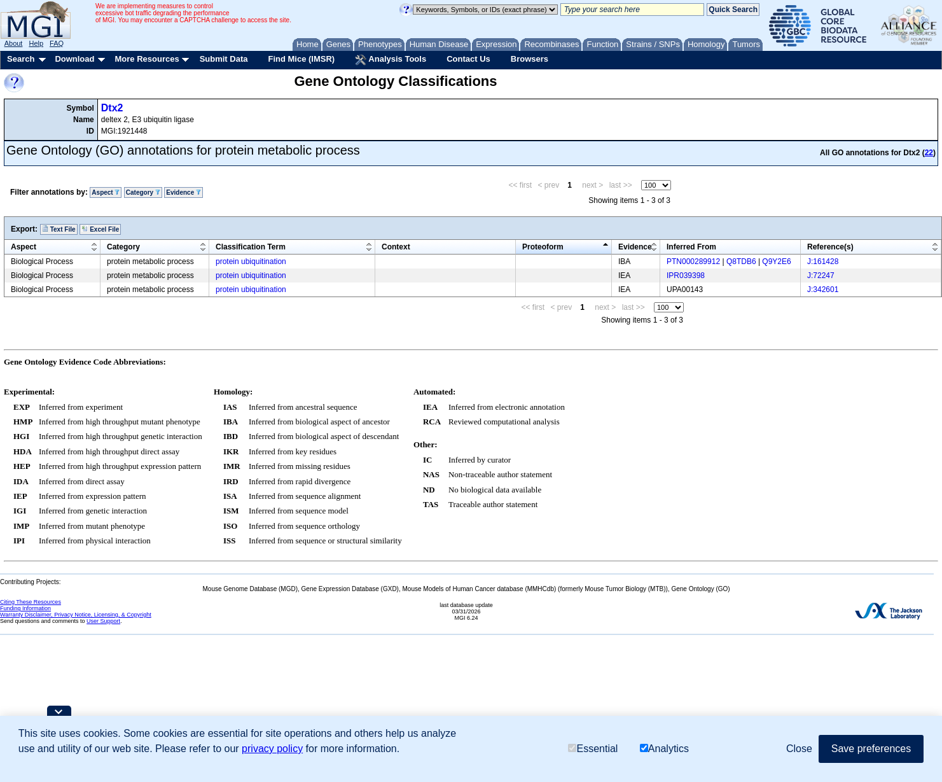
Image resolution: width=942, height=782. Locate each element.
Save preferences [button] (871, 748)
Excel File (100, 229)
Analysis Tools (390, 60)
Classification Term (251, 246)
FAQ (57, 43)
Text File (59, 229)
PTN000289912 (693, 261)
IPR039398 (686, 275)
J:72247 (821, 275)
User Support (103, 621)
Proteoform (543, 246)
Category (143, 192)
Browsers (529, 59)
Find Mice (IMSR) (301, 59)
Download (74, 59)
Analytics (664, 748)
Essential (593, 748)
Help (36, 43)
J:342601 (822, 289)
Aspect (106, 192)
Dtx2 (112, 107)
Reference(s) (830, 246)
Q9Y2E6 (776, 261)
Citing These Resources (30, 602)
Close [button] (799, 748)
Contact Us (468, 59)
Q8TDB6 (741, 261)
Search (20, 59)
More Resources (146, 59)
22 (929, 152)
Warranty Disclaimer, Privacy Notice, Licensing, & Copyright (75, 614)
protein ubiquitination (251, 261)
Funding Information (25, 608)
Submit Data (224, 59)
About (13, 43)
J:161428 (822, 261)
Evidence (183, 192)
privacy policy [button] (272, 748)
